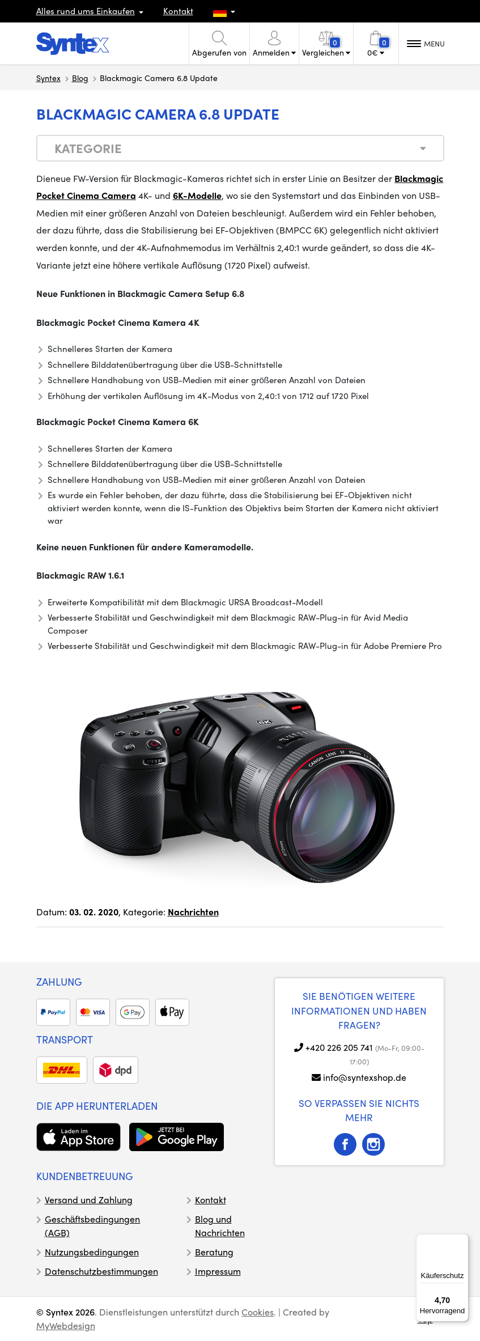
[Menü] (462, 1240)
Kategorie (88, 148)
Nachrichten (193, 911)
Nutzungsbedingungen (92, 1251)
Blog (80, 77)
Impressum (218, 1271)
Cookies (257, 1311)
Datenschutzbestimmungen (101, 1271)
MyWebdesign (65, 1325)
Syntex (48, 77)
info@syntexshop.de (364, 1077)
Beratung (214, 1251)
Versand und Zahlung (89, 1199)
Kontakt (178, 11)
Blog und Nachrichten (220, 1225)
